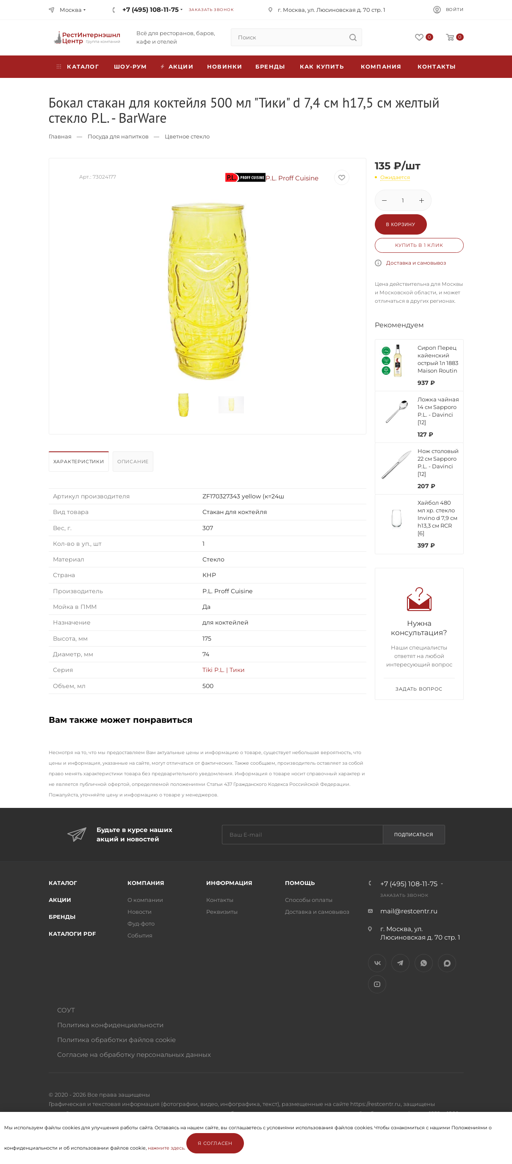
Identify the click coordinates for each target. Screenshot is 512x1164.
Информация (229, 882)
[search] (353, 37)
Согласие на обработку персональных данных (134, 1055)
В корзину (400, 224)
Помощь (300, 882)
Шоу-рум (130, 66)
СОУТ (66, 1010)
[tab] (80, 463)
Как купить (322, 66)
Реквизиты (222, 911)
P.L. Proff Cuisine (271, 178)
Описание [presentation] (133, 461)
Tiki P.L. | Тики (223, 670)
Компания (381, 66)
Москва (71, 9)
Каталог (63, 882)
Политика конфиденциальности (110, 1025)
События (139, 935)
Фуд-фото (141, 923)
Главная (60, 136)
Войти (455, 9)
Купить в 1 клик (419, 245)
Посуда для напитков (118, 136)
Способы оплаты (308, 899)
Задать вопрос (419, 689)
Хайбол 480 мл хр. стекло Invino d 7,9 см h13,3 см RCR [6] (437, 517)
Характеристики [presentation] (78, 461)
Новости (139, 911)
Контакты (437, 66)
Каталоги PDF (72, 933)
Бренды (270, 66)
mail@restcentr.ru (408, 911)
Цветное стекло (187, 136)
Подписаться (413, 834)
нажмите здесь (166, 1148)
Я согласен (215, 1143)
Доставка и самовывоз (416, 263)
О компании (145, 899)
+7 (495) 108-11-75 (150, 10)
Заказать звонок (211, 9)
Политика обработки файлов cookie (116, 1040)
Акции (60, 899)
